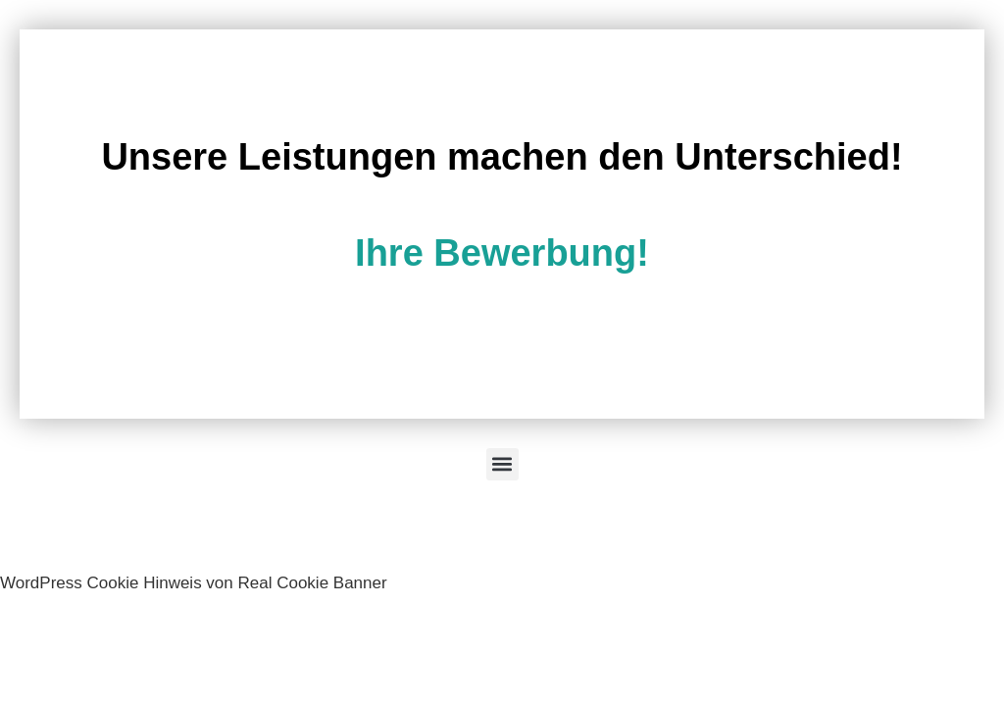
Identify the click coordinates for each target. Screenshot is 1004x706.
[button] (502, 464)
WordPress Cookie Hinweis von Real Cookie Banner (193, 583)
